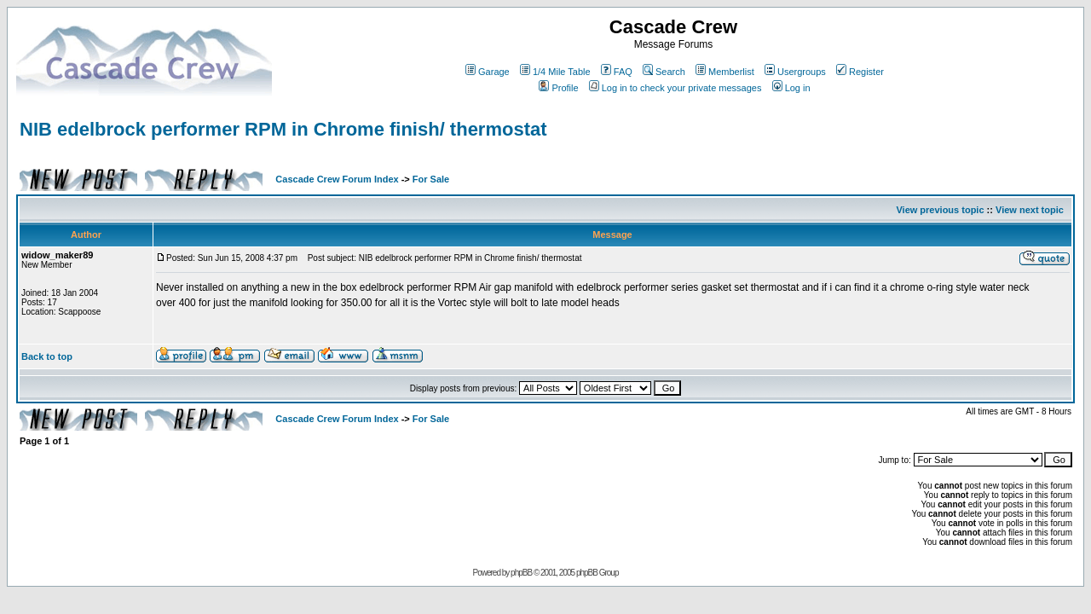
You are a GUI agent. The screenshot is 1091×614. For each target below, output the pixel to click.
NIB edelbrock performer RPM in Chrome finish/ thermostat (283, 129)
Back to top (46, 356)
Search (664, 72)
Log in (791, 88)
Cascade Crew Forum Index (336, 179)
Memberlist (725, 72)
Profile (558, 88)
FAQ (616, 72)
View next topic (1030, 210)
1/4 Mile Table (555, 72)
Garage (487, 72)
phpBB (521, 572)
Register (860, 72)
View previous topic (940, 210)
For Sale (431, 179)
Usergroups (795, 72)
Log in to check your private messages (675, 88)
